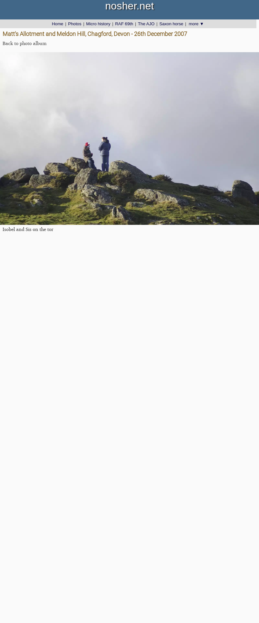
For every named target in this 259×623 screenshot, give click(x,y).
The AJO (146, 23)
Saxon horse (171, 23)
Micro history (98, 23)
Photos (74, 23)
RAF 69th (124, 23)
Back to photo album (25, 43)
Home (57, 23)
